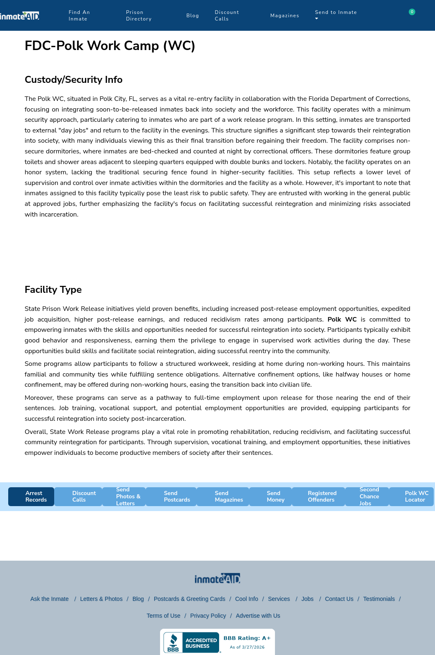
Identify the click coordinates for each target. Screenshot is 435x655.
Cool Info (246, 599)
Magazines (285, 15)
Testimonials (379, 599)
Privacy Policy (208, 615)
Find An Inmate (79, 15)
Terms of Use (163, 615)
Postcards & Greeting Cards (189, 599)
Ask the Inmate (50, 599)
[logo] (19, 28)
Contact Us (339, 599)
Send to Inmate (336, 15)
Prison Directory (139, 15)
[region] (217, 244)
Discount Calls (227, 15)
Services (280, 599)
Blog (192, 15)
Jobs (308, 599)
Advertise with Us (258, 615)
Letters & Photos (101, 599)
